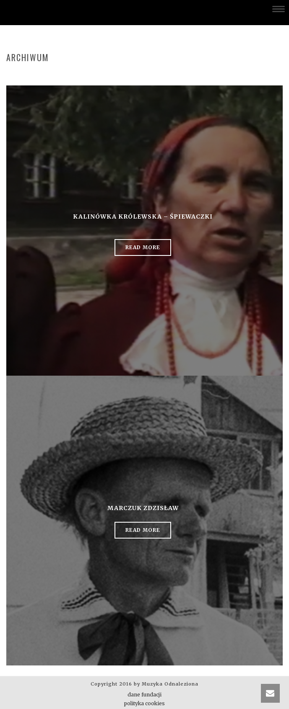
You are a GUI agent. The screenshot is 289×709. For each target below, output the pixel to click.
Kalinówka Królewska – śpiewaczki (143, 216)
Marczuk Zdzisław (143, 508)
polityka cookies (144, 703)
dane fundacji (144, 694)
